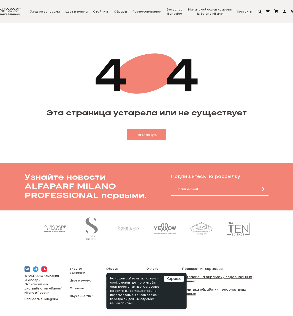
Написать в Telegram (41, 299)
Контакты (245, 11)
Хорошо (174, 279)
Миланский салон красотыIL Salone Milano (210, 11)
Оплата (152, 268)
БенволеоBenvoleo (175, 11)
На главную (146, 135)
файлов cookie (145, 295)
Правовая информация (202, 269)
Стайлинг (101, 11)
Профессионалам (147, 11)
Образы (120, 11)
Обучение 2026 (82, 295)
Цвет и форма (76, 11)
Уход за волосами (45, 11)
